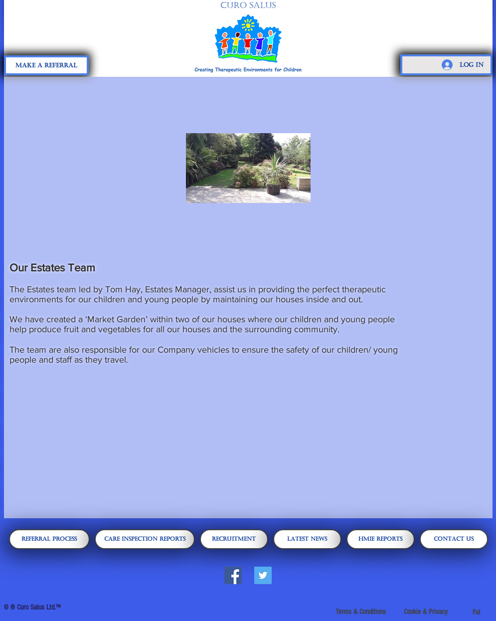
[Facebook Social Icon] (233, 575)
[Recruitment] (234, 539)
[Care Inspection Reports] (145, 539)
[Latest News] (307, 539)
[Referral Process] (49, 539)
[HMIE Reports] (380, 539)
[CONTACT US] (454, 539)
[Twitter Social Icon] (263, 575)
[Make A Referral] (46, 65)
